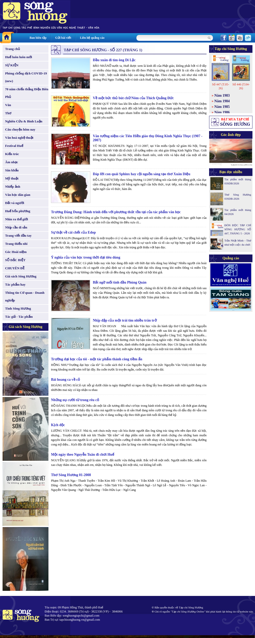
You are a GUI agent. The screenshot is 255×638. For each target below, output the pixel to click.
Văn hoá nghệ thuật (19, 137)
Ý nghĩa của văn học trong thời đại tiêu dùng (85, 257)
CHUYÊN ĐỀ (14, 268)
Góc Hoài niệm (16, 252)
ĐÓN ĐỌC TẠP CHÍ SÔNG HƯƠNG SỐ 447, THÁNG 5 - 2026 (237, 229)
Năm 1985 (222, 107)
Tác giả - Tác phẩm (19, 316)
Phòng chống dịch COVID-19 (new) (26, 77)
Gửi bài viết (63, 38)
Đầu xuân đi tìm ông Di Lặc (114, 60)
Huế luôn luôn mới (18, 57)
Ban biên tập (38, 38)
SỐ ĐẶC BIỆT (15, 260)
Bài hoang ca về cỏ (65, 379)
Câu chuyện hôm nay (20, 129)
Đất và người (14, 203)
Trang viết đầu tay (18, 235)
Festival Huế (14, 146)
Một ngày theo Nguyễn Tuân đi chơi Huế (82, 454)
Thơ (8, 113)
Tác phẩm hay (15, 284)
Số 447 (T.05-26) (220, 86)
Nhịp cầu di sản (16, 227)
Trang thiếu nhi (16, 244)
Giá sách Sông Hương (20, 276)
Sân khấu (12, 170)
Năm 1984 (222, 101)
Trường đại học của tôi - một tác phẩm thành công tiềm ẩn (96, 359)
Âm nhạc (11, 162)
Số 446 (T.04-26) (240, 86)
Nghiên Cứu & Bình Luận (23, 121)
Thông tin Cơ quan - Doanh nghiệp (24, 296)
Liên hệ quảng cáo (92, 38)
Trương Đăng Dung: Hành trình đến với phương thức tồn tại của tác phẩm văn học (116, 212)
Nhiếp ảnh (12, 186)
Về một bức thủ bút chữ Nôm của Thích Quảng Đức (133, 98)
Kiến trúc (12, 154)
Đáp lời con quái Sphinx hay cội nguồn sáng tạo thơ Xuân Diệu (141, 174)
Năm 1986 (222, 112)
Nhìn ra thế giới (16, 219)
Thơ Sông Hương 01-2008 (71, 475)
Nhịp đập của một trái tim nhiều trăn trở (125, 320)
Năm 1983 (222, 95)
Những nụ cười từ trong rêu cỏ (75, 400)
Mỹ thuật (12, 178)
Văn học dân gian (17, 195)
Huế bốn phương (17, 211)
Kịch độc (58, 425)
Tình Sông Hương (18, 308)
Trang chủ (12, 49)
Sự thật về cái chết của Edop (73, 232)
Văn (8, 105)
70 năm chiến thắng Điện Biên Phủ (26, 93)
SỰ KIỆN (11, 65)
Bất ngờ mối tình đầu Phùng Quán (119, 282)
